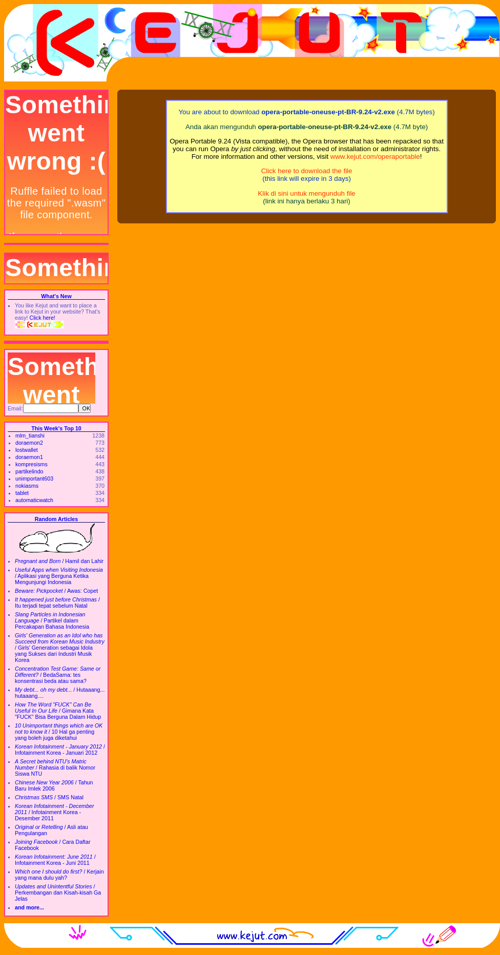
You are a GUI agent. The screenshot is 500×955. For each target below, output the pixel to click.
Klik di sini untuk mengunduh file (306, 193)
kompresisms (31, 464)
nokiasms (26, 486)
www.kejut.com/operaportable (375, 156)
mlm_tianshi (30, 435)
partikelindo (29, 471)
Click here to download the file (306, 171)
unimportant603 (34, 478)
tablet (22, 493)
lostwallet (26, 450)
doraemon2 (29, 443)
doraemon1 (29, 457)
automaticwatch (34, 500)
